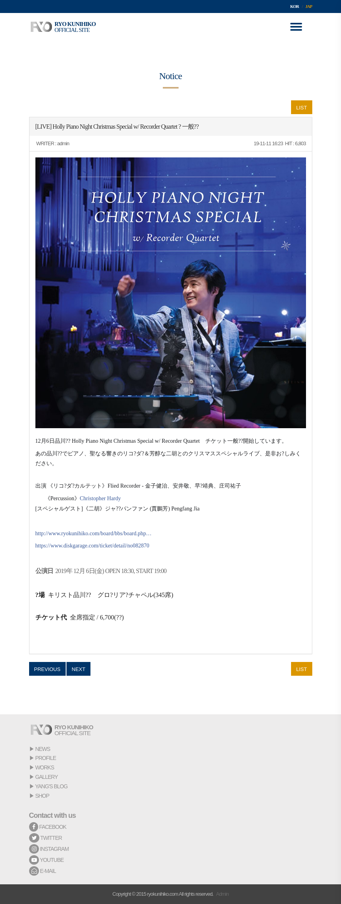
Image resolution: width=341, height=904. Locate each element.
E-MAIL (42, 871)
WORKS (44, 767)
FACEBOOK (47, 827)
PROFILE (45, 758)
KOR (294, 6)
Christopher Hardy (100, 498)
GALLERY (46, 777)
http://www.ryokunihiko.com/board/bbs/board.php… (93, 533)
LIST (301, 108)
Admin (222, 894)
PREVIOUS (47, 669)
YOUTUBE (46, 860)
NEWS (42, 749)
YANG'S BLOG (51, 786)
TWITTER (45, 838)
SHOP (42, 796)
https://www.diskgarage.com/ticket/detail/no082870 (92, 546)
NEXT (78, 669)
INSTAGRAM (49, 849)
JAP (308, 6)
